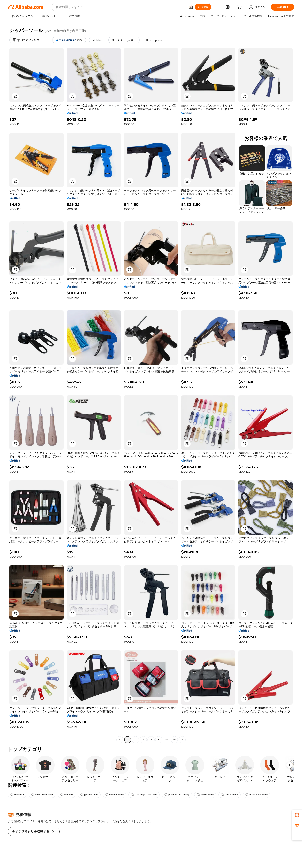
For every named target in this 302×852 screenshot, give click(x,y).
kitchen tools (114, 794)
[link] (297, 815)
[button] (190, 7)
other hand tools (256, 794)
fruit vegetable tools (144, 794)
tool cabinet (229, 794)
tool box (66, 794)
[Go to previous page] (119, 739)
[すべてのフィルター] (27, 40)
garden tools (89, 794)
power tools (205, 794)
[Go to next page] (182, 739)
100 (174, 739)
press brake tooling (176, 794)
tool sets (17, 794)
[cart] (240, 7)
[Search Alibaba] (120, 7)
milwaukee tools (42, 794)
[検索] (203, 7)
